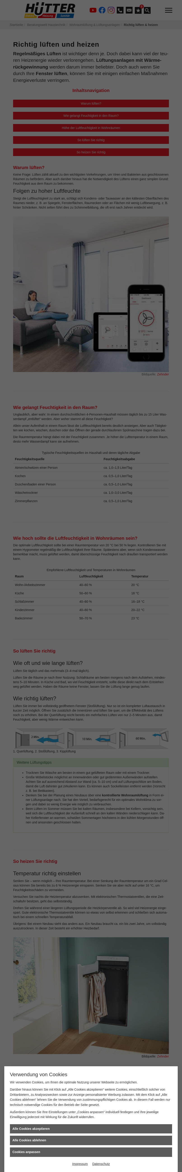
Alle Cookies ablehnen (29, 1140)
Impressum (80, 1164)
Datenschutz (101, 1164)
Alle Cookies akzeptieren (31, 1129)
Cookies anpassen (26, 1152)
